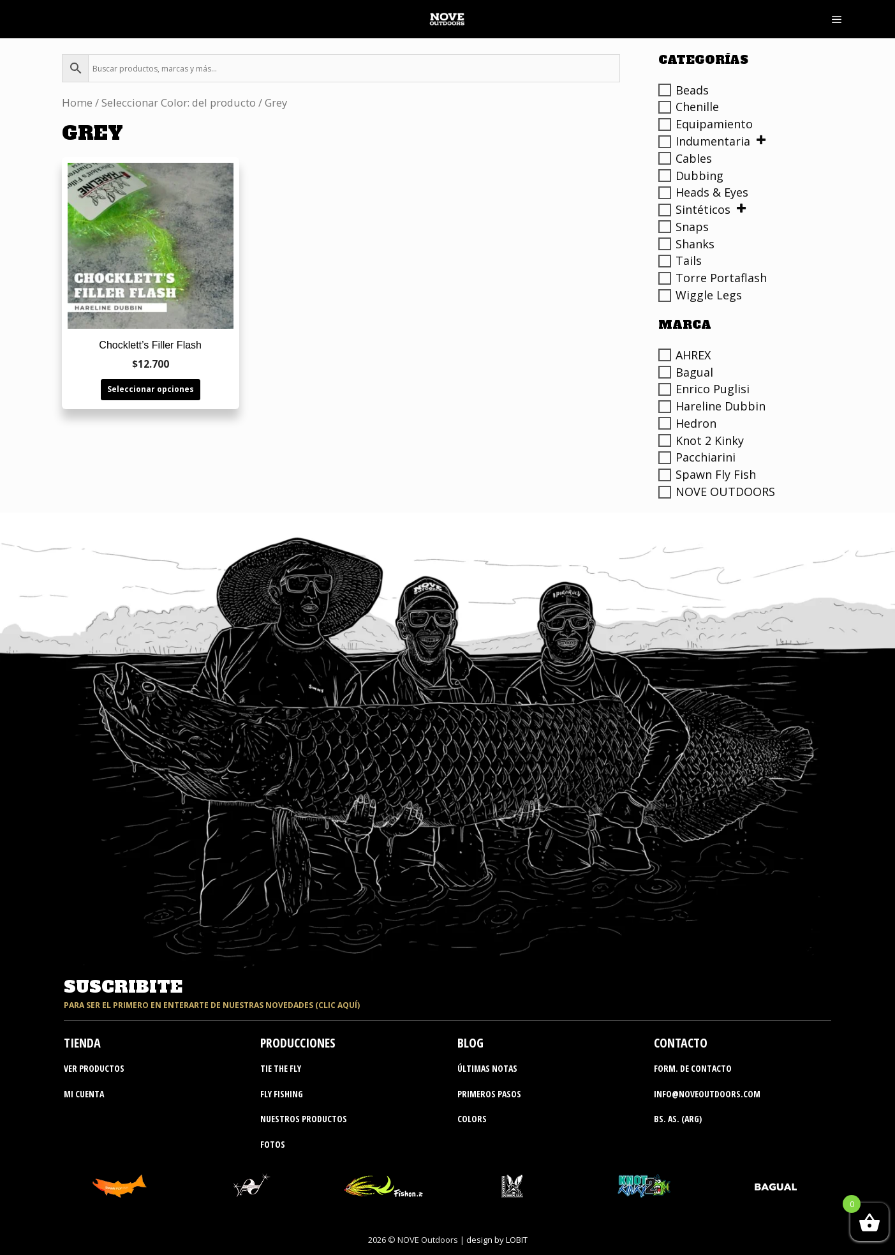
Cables (694, 158)
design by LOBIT (497, 1239)
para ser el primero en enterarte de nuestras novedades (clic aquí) (212, 1005)
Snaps (692, 226)
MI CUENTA (84, 1094)
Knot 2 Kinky (710, 440)
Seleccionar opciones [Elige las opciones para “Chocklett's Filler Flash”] (150, 389)
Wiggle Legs (709, 295)
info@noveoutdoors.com (707, 1094)
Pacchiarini (706, 457)
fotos (272, 1144)
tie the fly (280, 1068)
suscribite (123, 986)
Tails (689, 260)
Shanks (695, 244)
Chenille (697, 106)
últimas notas (487, 1068)
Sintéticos (703, 209)
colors (472, 1119)
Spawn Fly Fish (716, 474)
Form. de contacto (693, 1068)
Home (77, 102)
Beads (692, 90)
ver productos (94, 1068)
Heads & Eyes (712, 192)
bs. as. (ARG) (678, 1119)
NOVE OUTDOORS (725, 491)
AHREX (693, 355)
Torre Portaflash (721, 277)
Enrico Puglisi (713, 388)
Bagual (694, 372)
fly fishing (281, 1094)
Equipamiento (714, 124)
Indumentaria (713, 141)
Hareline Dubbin (721, 406)
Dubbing (699, 175)
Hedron (696, 423)
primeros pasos (489, 1094)
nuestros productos (303, 1119)
